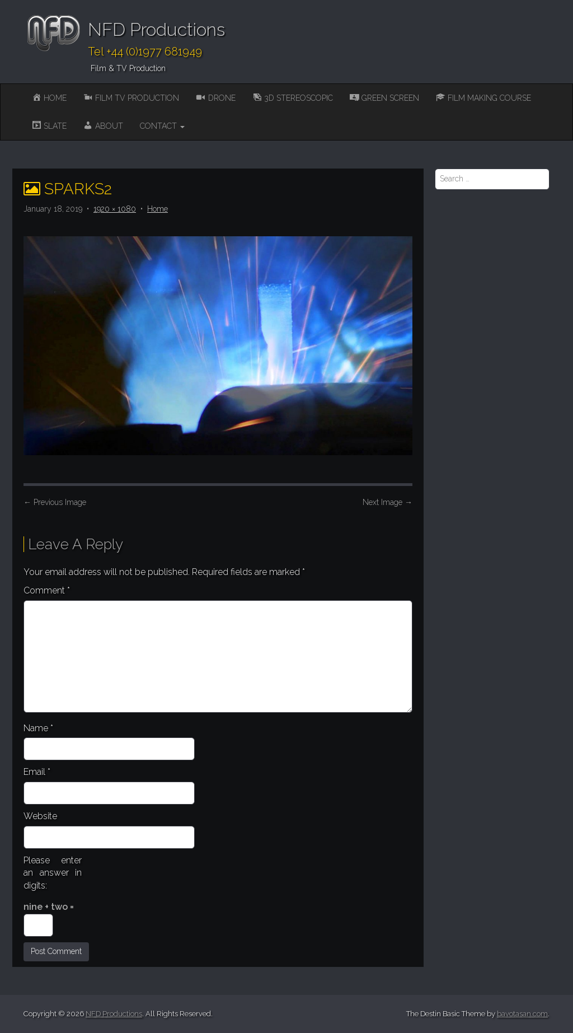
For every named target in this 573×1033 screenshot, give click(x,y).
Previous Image (55, 502)
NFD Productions (156, 29)
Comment (47, 590)
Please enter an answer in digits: (53, 873)
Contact (162, 125)
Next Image (387, 502)
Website (40, 816)
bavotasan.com (522, 1013)
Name (38, 728)
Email (37, 771)
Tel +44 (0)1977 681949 (145, 51)
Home (157, 208)
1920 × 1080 (114, 208)
